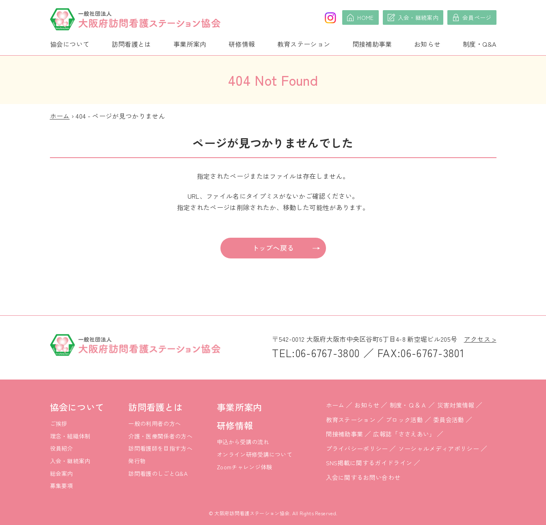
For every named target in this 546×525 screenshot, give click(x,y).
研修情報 (242, 44)
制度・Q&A (479, 44)
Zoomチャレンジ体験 (244, 467)
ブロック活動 (404, 419)
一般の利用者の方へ (154, 423)
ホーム (60, 116)
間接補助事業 (372, 44)
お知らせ (427, 44)
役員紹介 (61, 448)
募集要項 (61, 486)
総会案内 (61, 473)
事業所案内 (190, 44)
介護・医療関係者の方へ (160, 436)
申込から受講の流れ (243, 442)
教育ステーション (303, 44)
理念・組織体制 (70, 436)
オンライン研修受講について (254, 454)
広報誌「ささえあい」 (404, 434)
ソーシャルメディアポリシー (438, 448)
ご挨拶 (58, 423)
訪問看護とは (131, 44)
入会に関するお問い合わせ (363, 477)
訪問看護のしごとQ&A (158, 473)
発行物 (137, 461)
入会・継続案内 (70, 461)
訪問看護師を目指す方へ (160, 448)
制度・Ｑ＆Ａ (408, 405)
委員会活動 (448, 419)
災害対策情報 (456, 405)
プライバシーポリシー (357, 448)
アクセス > (480, 339)
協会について (70, 44)
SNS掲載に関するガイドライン (369, 462)
